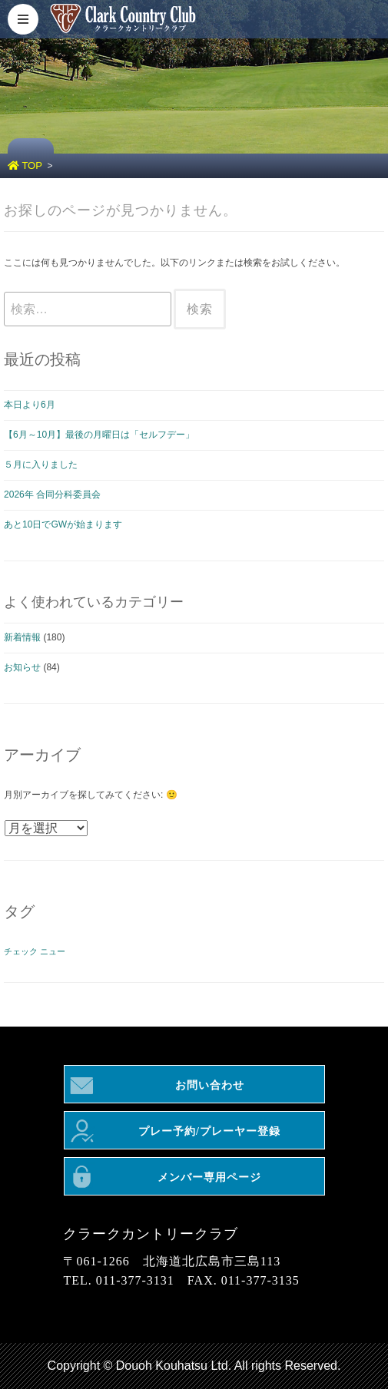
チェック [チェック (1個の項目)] (21, 951)
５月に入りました (41, 464)
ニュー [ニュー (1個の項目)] (52, 951)
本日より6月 (29, 404)
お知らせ (22, 667)
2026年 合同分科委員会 (52, 494)
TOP (25, 165)
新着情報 (22, 637)
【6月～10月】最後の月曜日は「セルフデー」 (99, 434)
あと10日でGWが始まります (63, 524)
